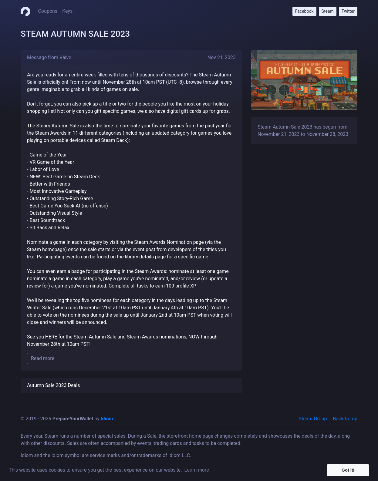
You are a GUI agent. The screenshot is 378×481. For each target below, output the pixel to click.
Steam (328, 11)
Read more (42, 358)
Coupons (48, 11)
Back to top (345, 419)
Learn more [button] (196, 470)
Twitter (348, 11)
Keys (67, 11)
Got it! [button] (348, 470)
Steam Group (313, 419)
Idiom (107, 419)
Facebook (304, 11)
